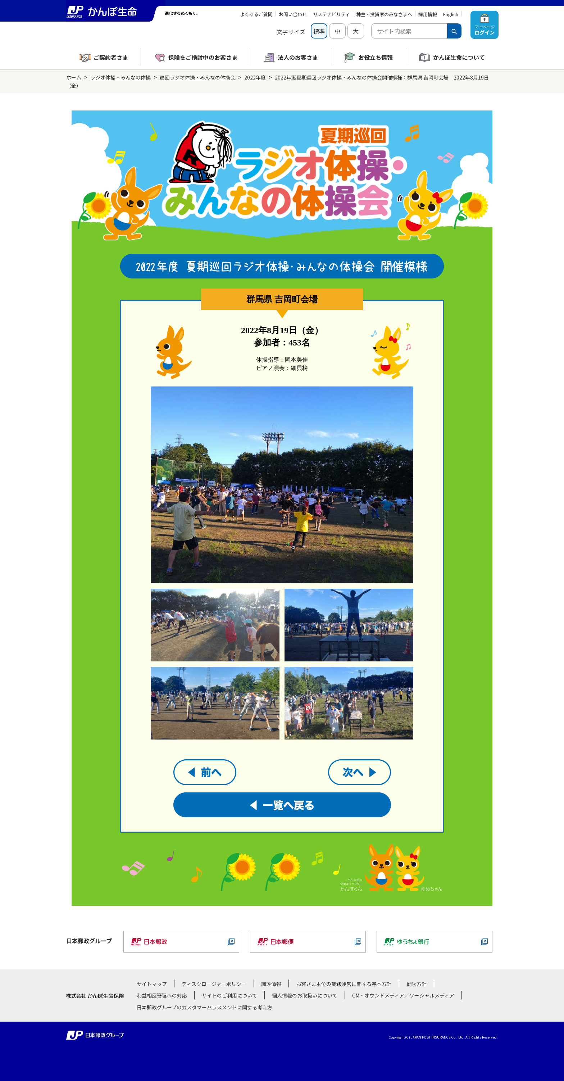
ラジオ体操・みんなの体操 (120, 77)
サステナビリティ (331, 14)
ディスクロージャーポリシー (214, 983)
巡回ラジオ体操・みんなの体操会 (197, 77)
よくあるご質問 (256, 14)
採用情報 (427, 14)
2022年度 (255, 77)
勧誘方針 (416, 983)
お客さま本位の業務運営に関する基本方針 (344, 983)
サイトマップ (152, 983)
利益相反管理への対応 (162, 995)
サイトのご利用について (229, 995)
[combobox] (409, 31)
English (450, 14)
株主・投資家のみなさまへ (384, 14)
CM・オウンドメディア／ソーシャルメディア (403, 995)
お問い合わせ (293, 14)
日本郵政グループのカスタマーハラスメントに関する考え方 (204, 1007)
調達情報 (271, 983)
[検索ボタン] (454, 31)
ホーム (73, 77)
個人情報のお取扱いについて (304, 995)
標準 (319, 31)
